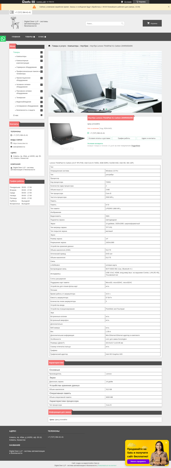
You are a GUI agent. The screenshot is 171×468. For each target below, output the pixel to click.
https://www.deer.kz (20, 143)
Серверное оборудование (26, 67)
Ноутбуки (84, 46)
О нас (41, 37)
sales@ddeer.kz (19, 147)
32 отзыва (128, 2)
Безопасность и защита (25, 110)
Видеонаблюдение (23, 102)
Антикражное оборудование (27, 106)
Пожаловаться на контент (107, 465)
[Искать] (122, 23)
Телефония (20, 98)
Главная (16, 37)
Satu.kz (96, 463)
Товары (29, 37)
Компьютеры (73, 46)
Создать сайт (41, 2)
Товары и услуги (59, 46)
